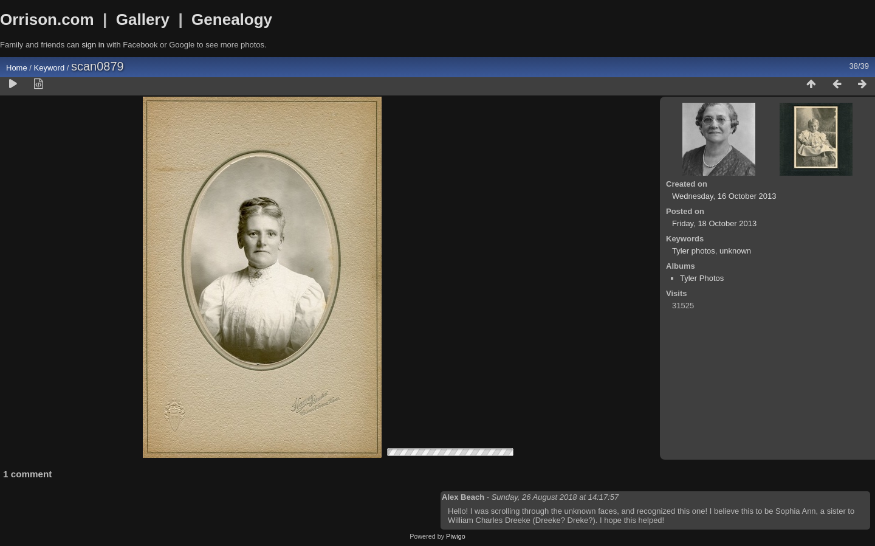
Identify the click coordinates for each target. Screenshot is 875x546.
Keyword (49, 67)
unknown (735, 250)
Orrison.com (47, 19)
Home (16, 67)
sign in (93, 44)
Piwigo (455, 536)
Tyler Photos (702, 278)
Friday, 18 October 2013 (714, 223)
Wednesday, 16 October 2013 (724, 196)
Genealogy (231, 19)
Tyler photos (693, 250)
